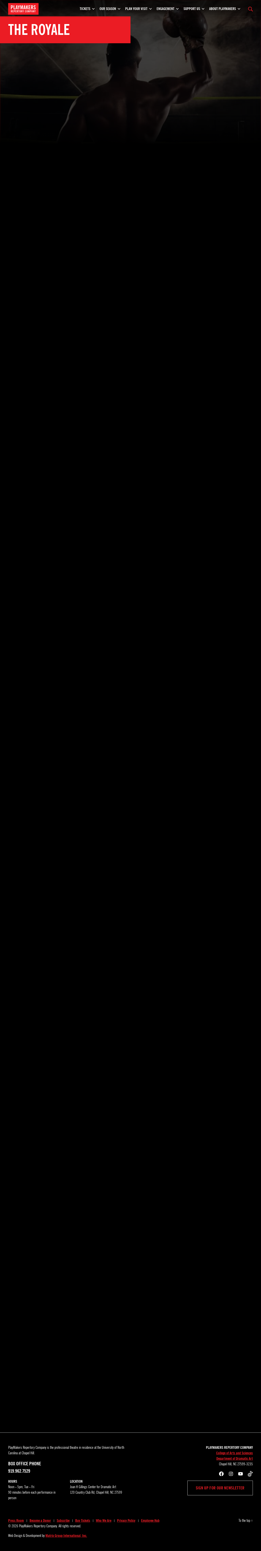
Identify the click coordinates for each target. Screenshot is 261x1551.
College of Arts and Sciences (234, 1453)
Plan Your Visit (136, 8)
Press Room (16, 1520)
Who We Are (103, 1520)
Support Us (192, 8)
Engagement (165, 8)
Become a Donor (40, 1520)
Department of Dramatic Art (234, 1458)
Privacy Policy (126, 1520)
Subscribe (63, 1520)
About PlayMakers (222, 8)
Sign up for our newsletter (220, 1488)
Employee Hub (150, 1520)
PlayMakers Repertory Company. (38, 1526)
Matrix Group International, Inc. (66, 1535)
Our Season (108, 8)
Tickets (85, 8)
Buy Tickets (82, 1520)
